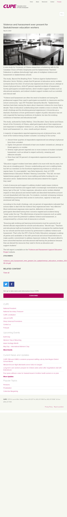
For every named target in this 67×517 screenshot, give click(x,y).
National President (9, 308)
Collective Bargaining (10, 391)
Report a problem (59, 407)
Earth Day (6, 337)
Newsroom (44, 2)
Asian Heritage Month (10, 343)
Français (59, 2)
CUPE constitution (9, 315)
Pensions (6, 385)
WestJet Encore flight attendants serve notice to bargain (22, 365)
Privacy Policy (49, 407)
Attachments (8, 256)
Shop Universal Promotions (12, 321)
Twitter (6, 284)
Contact (52, 2)
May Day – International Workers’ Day (16, 346)
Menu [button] (62, 14)
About (37, 2)
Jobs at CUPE (8, 318)
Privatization (7, 388)
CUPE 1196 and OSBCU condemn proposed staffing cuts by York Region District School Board (31, 360)
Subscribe (33, 296)
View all (6, 273)
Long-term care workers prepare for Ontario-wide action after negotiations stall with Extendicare (32, 369)
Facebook (11, 284)
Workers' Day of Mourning (12, 340)
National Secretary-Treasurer (13, 311)
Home (31, 2)
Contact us (7, 324)
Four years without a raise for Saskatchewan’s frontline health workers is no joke (31, 373)
